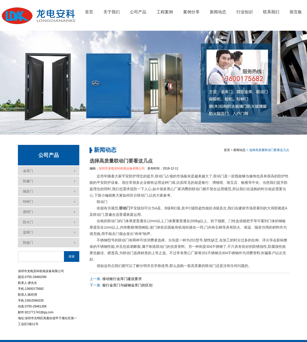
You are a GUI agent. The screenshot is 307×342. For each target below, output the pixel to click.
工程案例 (165, 12)
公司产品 (138, 12)
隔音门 (28, 191)
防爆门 (28, 181)
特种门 (28, 202)
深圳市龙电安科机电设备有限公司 (122, 168)
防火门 (28, 222)
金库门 (28, 171)
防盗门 (28, 242)
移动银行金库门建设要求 (122, 279)
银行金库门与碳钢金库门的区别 (127, 285)
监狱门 (28, 232)
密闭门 (28, 212)
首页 (89, 12)
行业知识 (244, 12)
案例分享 (191, 12)
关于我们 (111, 12)
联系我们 (271, 12)
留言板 (296, 12)
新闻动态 (218, 12)
